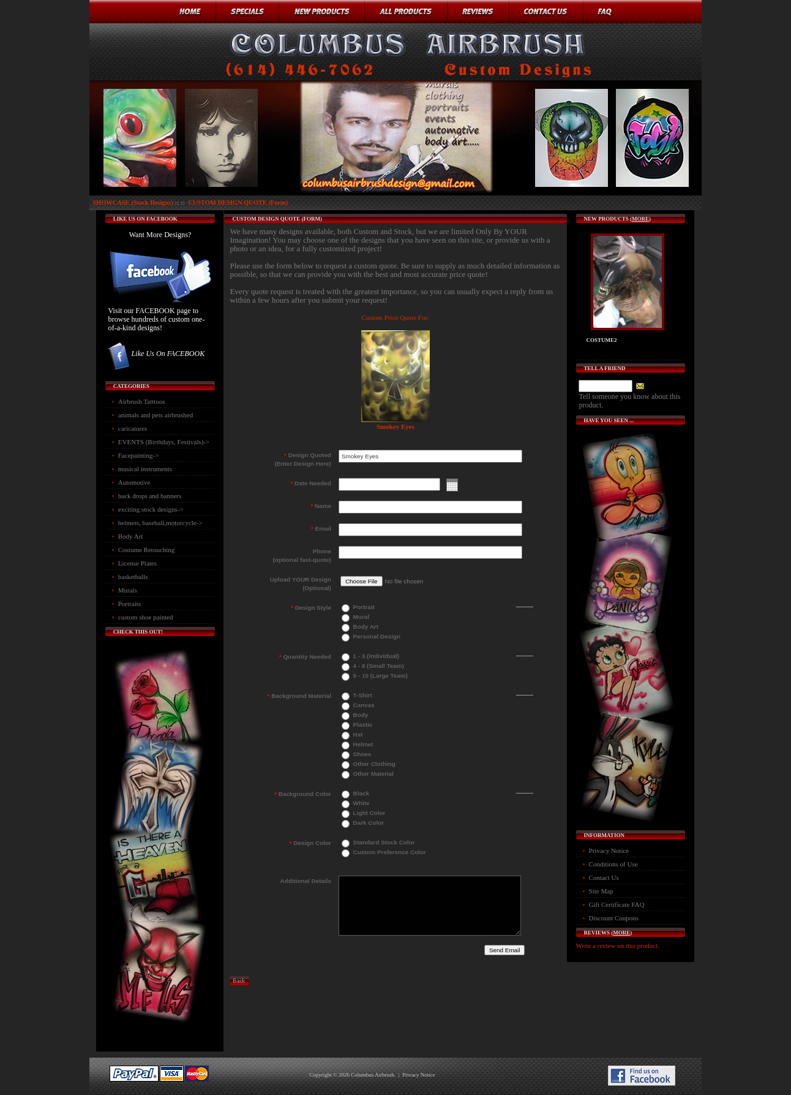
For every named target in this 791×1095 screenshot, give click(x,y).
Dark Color (367, 822)
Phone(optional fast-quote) (301, 555)
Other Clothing (373, 763)
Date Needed (310, 483)
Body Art (130, 536)
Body (359, 714)
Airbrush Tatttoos (141, 401)
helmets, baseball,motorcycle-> (160, 522)
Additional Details (305, 880)
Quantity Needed (305, 656)
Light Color (368, 812)
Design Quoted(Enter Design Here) (303, 459)
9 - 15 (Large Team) (379, 675)
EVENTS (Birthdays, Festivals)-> (164, 441)
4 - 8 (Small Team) (377, 665)
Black (360, 793)
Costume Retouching (146, 549)
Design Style (311, 607)
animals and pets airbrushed (155, 415)
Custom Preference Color (388, 852)
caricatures (133, 428)
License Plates (137, 563)
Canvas (363, 705)
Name (320, 505)
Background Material (299, 695)
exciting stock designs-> (151, 509)
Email (321, 528)
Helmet (362, 744)
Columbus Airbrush (372, 1075)
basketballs (133, 576)
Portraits (129, 603)
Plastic (362, 724)
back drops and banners (150, 495)
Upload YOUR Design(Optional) (300, 583)
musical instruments (145, 468)
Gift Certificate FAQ (617, 904)
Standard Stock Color (383, 842)
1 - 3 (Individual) (375, 656)
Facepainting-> (138, 455)
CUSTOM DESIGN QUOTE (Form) (238, 202)
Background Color (302, 793)
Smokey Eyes (395, 426)
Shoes (361, 754)
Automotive (134, 482)
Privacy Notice (609, 850)
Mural (360, 616)
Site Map (601, 891)
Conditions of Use (613, 864)
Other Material (372, 773)
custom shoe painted (145, 617)
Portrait (363, 607)
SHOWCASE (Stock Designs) (132, 202)
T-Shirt (361, 695)
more (640, 219)
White (360, 803)
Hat (357, 734)
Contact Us (604, 877)
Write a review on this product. (617, 945)
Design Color (310, 842)
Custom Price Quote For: (395, 317)
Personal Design (375, 636)
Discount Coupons (614, 918)
